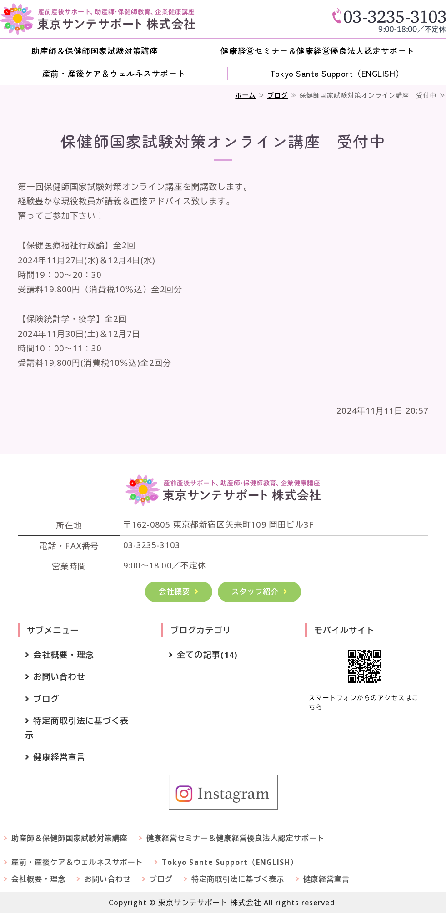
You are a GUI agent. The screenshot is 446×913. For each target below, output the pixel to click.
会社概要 (174, 592)
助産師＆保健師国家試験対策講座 (94, 50)
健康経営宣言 (59, 756)
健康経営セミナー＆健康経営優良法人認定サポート (317, 50)
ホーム (245, 95)
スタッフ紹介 (255, 592)
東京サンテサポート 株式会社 (209, 903)
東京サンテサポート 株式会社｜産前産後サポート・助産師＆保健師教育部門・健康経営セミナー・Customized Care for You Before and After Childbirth (97, 19)
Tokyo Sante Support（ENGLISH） (337, 73)
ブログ (277, 95)
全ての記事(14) (207, 654)
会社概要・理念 (63, 654)
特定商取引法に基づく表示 (77, 727)
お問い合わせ (59, 676)
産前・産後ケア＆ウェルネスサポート (113, 73)
